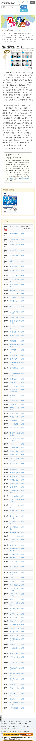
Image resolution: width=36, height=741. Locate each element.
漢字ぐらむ (13, 644)
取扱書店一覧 (20, 721)
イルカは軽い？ (15, 496)
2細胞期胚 (13, 341)
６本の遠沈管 (14, 424)
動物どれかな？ (15, 417)
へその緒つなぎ (15, 297)
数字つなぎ (13, 617)
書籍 (24, 7)
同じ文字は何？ (15, 275)
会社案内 (3, 721)
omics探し (13, 558)
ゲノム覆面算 (14, 708)
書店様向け (4, 723)
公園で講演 (13, 487)
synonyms (13, 382)
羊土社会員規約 (28, 726)
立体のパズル (14, 483)
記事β (24, 10)
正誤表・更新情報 (22, 723)
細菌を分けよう (15, 480)
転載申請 (3, 726)
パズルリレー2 (14, 444)
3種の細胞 (13, 404)
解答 (22, 233)
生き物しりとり (15, 413)
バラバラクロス (15, 400)
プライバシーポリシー (15, 726)
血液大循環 (13, 420)
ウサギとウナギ (15, 386)
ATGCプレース (14, 628)
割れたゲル (13, 684)
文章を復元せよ (15, 447)
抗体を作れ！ (14, 469)
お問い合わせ (27, 731)
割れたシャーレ (15, 699)
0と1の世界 (13, 250)
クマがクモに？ (15, 355)
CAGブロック (14, 545)
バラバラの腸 (14, 635)
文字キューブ (14, 614)
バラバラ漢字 (14, 653)
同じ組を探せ (14, 451)
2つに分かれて (14, 332)
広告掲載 (12, 723)
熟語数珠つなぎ (15, 290)
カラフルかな (14, 294)
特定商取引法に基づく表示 (8, 731)
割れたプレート (15, 621)
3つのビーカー (14, 532)
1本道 (12, 599)
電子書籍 (28, 721)
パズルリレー (14, 578)
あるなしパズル (15, 632)
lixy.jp (11, 178)
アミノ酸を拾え (15, 585)
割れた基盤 (13, 454)
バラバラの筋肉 (15, 536)
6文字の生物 (14, 261)
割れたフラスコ (15, 244)
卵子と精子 (13, 359)
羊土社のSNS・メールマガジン (9, 728)
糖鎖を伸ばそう (15, 233)
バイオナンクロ (15, 624)
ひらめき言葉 (14, 554)
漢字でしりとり (15, 317)
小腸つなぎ (13, 266)
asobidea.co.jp (24, 178)
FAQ (19, 731)
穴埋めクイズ (14, 581)
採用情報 (11, 721)
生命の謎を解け (15, 473)
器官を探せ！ (14, 476)
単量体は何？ (14, 379)
